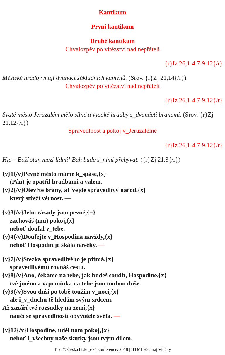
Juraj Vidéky (160, 349)
